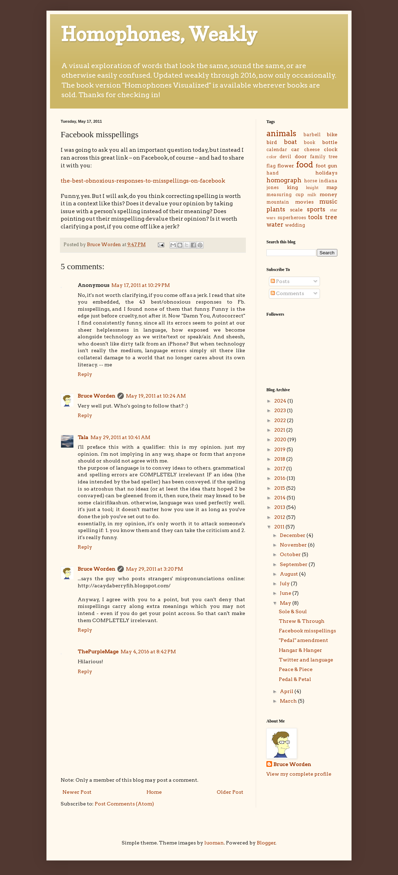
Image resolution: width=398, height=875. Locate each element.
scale (296, 209)
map (331, 187)
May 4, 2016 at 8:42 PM (148, 651)
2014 (280, 497)
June (286, 593)
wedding (295, 225)
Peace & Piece (296, 669)
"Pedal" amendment (303, 640)
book (309, 142)
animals (281, 133)
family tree (323, 156)
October (291, 554)
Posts (280, 281)
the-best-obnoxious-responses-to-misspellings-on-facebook (143, 180)
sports (316, 209)
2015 (280, 488)
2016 (280, 478)
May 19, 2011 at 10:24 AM (156, 396)
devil (285, 156)
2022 (280, 420)
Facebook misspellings (307, 630)
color (271, 156)
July (285, 583)
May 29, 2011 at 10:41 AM (120, 437)
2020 (280, 439)
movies (304, 202)
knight (312, 187)
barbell (312, 134)
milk (312, 194)
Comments (287, 293)
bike (332, 134)
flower (285, 165)
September (294, 564)
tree (331, 217)
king (292, 187)
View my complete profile (298, 774)
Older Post (230, 792)
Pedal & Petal (295, 679)
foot (321, 165)
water (274, 224)
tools (315, 217)
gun (332, 165)
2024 (280, 401)
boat (290, 141)
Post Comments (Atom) (124, 804)
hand (272, 173)
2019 (280, 449)
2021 (280, 430)
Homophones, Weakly (159, 34)
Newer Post (77, 792)
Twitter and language (306, 660)
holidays (326, 173)
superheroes (291, 217)
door (301, 156)
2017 (280, 468)
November (294, 545)
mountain (277, 202)
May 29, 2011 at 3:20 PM (154, 569)
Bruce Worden (96, 396)
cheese (312, 149)
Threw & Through (302, 621)
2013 (280, 507)
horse (310, 180)
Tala (83, 437)
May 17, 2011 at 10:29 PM (140, 285)
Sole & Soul (293, 611)
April (287, 691)
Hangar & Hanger (300, 650)
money (328, 194)
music (328, 201)
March (289, 701)
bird (271, 142)
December (293, 535)
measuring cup (285, 194)
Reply (85, 374)
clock (330, 149)
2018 (280, 459)
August (289, 574)
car (295, 149)
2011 (280, 527)
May (286, 603)
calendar (276, 149)
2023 (280, 410)
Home (154, 792)
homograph (284, 180)
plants (275, 209)
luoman (214, 843)
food (304, 165)
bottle (329, 142)
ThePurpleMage (98, 651)
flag (271, 165)
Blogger (266, 843)
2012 (280, 517)
